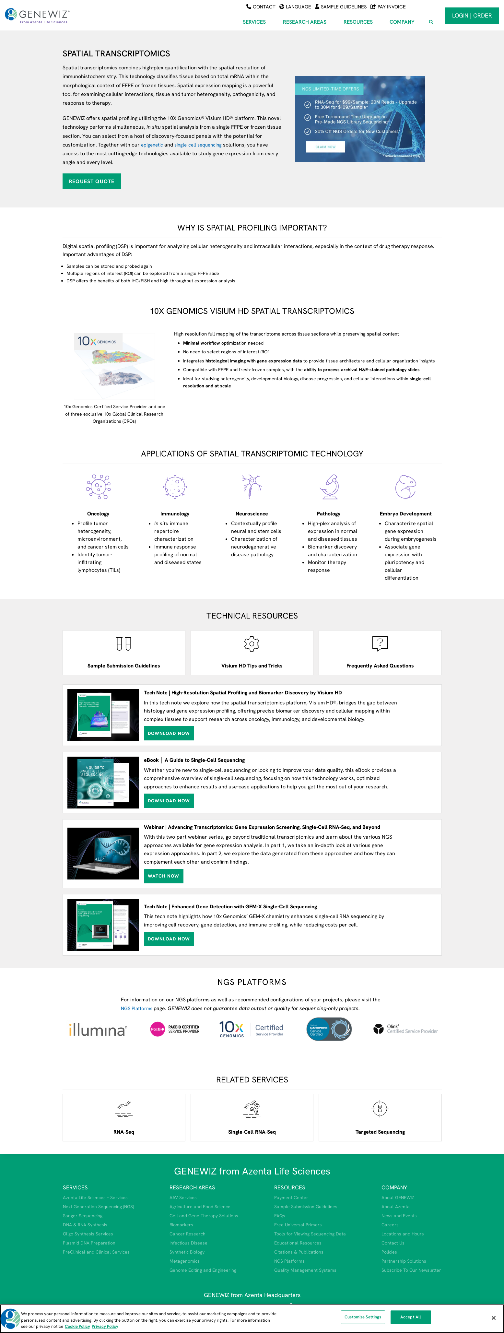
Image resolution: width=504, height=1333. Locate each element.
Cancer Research (187, 1234)
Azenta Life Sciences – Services (95, 1197)
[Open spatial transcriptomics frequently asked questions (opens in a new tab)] (380, 652)
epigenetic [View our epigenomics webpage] (153, 144)
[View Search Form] (431, 22)
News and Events (399, 1216)
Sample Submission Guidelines (305, 1206)
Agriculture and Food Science (200, 1206)
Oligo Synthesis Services (88, 1234)
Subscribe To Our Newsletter (411, 1270)
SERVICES (75, 1187)
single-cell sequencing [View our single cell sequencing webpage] (202, 144)
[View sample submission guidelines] (124, 652)
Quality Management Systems (305, 1270)
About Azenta (395, 1206)
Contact (260, 7)
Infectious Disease (188, 1243)
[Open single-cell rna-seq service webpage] (252, 1117)
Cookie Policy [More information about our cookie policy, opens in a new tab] (77, 1326)
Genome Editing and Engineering (203, 1270)
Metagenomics (185, 1261)
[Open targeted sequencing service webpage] (380, 1117)
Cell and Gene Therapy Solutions (204, 1216)
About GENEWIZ (397, 1197)
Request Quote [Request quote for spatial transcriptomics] (91, 181)
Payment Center (291, 1197)
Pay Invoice (388, 7)
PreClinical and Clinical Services (96, 1252)
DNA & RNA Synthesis (85, 1225)
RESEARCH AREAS (192, 1187)
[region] (252, 1318)
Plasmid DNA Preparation (89, 1243)
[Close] (493, 1318)
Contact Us (392, 1243)
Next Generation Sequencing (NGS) (98, 1206)
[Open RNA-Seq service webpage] (124, 1117)
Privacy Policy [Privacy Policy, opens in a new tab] (105, 1326)
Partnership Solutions (403, 1261)
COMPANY (394, 1187)
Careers (390, 1225)
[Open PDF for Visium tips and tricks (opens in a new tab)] (252, 652)
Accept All (410, 1319)
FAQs (279, 1216)
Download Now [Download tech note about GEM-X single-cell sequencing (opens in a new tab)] (169, 939)
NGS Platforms (138, 1008)
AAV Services (183, 1197)
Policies (389, 1252)
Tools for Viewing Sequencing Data (310, 1234)
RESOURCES (289, 1187)
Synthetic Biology (187, 1252)
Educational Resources (298, 1243)
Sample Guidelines (341, 7)
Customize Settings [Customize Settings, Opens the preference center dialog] (363, 1319)
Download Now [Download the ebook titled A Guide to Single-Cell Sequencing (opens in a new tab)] (169, 801)
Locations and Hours (402, 1234)
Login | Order (472, 15)
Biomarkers (181, 1225)
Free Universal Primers (298, 1225)
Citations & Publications (298, 1252)
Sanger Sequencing (82, 1216)
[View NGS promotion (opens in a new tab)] (368, 119)
